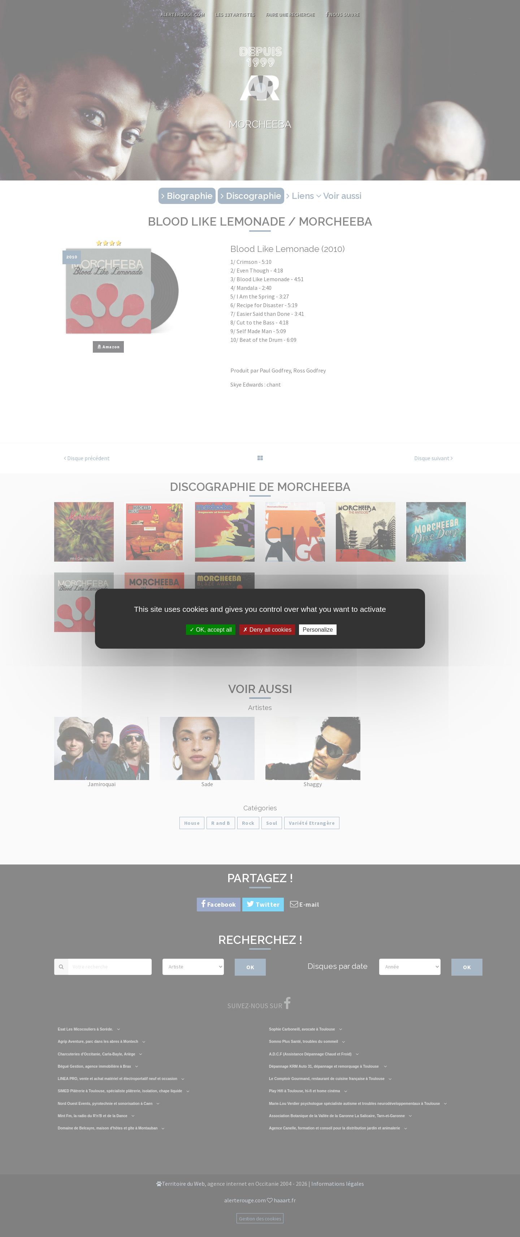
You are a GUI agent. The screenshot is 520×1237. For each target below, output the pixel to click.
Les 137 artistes (235, 14)
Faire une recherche (290, 14)
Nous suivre (342, 14)
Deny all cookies (267, 629)
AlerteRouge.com (182, 14)
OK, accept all (211, 629)
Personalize (318, 629)
